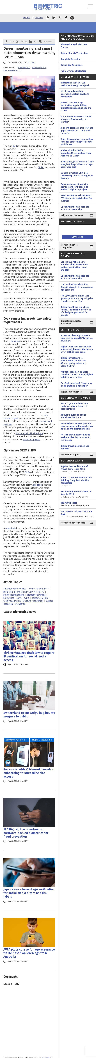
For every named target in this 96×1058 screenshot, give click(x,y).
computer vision (40, 598)
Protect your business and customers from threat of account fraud (74, 406)
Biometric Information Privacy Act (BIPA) (23, 591)
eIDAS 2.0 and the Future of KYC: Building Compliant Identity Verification (77, 481)
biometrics (8, 598)
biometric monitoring (13, 594)
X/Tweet (24, 42)
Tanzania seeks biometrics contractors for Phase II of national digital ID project (74, 187)
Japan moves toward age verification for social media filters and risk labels (29, 893)
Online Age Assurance (72, 65)
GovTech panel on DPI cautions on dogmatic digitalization (76, 384)
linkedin (54, 18)
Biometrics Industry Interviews (71, 322)
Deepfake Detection (71, 59)
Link (35, 42)
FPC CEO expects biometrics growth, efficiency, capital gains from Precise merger (77, 298)
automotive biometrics (14, 588)
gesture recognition (33, 600)
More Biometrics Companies (69, 246)
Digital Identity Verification (74, 53)
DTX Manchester (77, 504)
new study (10, 528)
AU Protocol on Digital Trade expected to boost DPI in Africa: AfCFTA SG (77, 338)
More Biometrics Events (73, 522)
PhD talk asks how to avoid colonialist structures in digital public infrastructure (77, 375)
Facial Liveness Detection (73, 71)
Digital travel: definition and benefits (75, 447)
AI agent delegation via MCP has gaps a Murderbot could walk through (77, 131)
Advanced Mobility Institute (29, 433)
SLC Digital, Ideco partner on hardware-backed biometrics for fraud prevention (25, 833)
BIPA (41, 167)
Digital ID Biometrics (71, 392)
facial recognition (31, 439)
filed (15, 146)
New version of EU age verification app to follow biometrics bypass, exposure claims (76, 106)
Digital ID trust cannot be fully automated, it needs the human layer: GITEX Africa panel (77, 349)
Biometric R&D (24, 68)
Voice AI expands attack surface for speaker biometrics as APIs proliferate (77, 142)
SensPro (15, 341)
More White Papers (70, 454)
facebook (66, 18)
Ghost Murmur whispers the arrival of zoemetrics (75, 208)
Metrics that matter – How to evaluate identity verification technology (75, 437)
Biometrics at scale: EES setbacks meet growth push (75, 84)
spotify (72, 18)
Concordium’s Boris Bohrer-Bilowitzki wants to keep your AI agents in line (77, 287)
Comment (48, 42)
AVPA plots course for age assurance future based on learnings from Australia (29, 953)
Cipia (27, 472)
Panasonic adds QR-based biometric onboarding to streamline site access (28, 773)
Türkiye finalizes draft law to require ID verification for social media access (28, 656)
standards (20, 603)
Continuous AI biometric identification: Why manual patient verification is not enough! (74, 266)
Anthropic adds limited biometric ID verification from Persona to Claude (76, 153)
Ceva (19, 598)
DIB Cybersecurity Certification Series (77, 514)
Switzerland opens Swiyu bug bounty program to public (29, 714)
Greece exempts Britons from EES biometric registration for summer (76, 198)
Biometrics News (39, 68)
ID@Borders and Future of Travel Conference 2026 (77, 469)
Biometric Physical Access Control (74, 46)
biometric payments (37, 594)
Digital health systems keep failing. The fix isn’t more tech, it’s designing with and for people (76, 311)
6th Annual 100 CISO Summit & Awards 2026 (77, 494)
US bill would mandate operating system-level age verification (75, 94)
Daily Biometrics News (72, 215)
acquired (37, 484)
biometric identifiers (39, 588)
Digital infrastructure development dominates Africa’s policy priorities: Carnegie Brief (73, 362)
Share (12, 42)
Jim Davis (31, 62)
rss (48, 18)
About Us (26, 18)
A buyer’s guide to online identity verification (73, 416)
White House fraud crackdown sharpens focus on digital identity (76, 119)
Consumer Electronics (12, 70)
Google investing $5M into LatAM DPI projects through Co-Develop (77, 176)
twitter (60, 18)
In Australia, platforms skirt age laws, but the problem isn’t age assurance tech (77, 164)
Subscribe (39, 18)
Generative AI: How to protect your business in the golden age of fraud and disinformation (77, 426)
